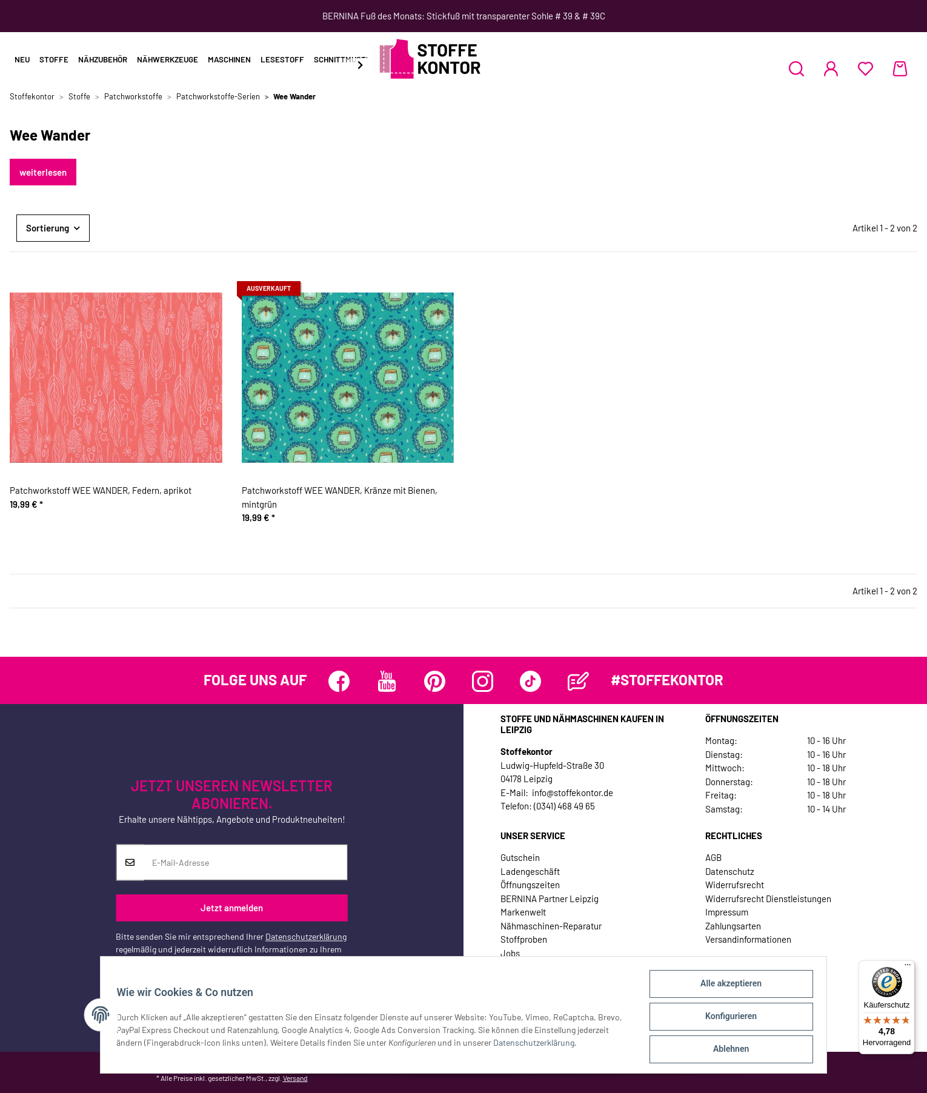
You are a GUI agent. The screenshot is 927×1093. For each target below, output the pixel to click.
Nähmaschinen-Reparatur (551, 925)
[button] (796, 68)
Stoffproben (523, 939)
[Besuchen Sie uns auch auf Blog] (578, 681)
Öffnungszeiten (530, 884)
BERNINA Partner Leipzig (549, 898)
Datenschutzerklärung (306, 937)
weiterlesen (43, 172)
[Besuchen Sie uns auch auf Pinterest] (434, 681)
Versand (295, 1078)
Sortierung (47, 227)
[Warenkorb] (900, 68)
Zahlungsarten (733, 925)
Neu (22, 59)
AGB (713, 857)
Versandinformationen (748, 939)
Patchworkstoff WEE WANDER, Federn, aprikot (100, 490)
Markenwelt (523, 911)
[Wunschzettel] (865, 68)
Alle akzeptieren (727, 987)
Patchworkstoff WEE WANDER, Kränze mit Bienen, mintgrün (339, 497)
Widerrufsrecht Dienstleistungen (768, 898)
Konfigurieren (727, 1018)
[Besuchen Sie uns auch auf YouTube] (386, 681)
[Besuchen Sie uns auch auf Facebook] (339, 681)
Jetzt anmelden (232, 907)
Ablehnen (727, 1050)
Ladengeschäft (530, 871)
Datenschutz (729, 871)
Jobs (510, 953)
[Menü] (907, 967)
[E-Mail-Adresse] (245, 863)
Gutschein (520, 857)
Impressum (726, 911)
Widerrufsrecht (734, 884)
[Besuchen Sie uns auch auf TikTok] (530, 681)
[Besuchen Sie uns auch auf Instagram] (482, 681)
